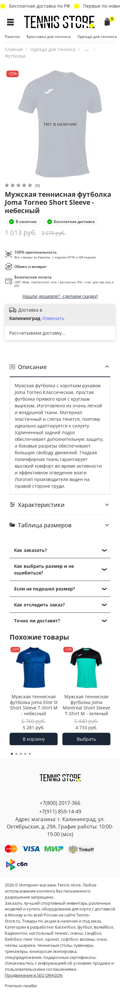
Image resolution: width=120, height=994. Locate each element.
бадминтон (16, 933)
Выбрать (86, 739)
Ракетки (12, 36)
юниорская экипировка (52, 951)
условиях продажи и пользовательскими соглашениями (59, 966)
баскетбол (65, 927)
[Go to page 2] (16, 754)
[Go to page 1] (12, 754)
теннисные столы (54, 945)
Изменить (53, 318)
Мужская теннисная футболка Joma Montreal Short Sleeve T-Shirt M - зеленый (86, 705)
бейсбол (13, 939)
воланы (87, 939)
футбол (84, 927)
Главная (14, 49)
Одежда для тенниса (97, 36)
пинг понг (33, 939)
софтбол (69, 939)
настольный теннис (48, 933)
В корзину (34, 739)
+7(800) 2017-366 (60, 802)
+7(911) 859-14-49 (60, 811)
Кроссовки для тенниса (49, 36)
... (87, 49)
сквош (76, 933)
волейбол (103, 927)
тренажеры (16, 951)
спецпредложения (23, 957)
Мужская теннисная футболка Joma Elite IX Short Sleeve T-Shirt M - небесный (34, 705)
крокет (52, 939)
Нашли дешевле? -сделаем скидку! (60, 296)
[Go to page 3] (21, 754)
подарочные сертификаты (69, 957)
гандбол (93, 933)
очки (102, 939)
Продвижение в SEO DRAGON (34, 975)
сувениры (83, 945)
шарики (27, 945)
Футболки (15, 56)
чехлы (11, 945)
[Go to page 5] (30, 754)
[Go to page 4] (25, 754)
